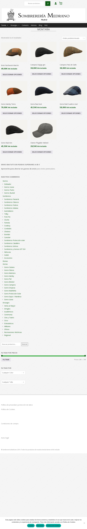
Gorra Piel (7, 279)
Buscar (24, 344)
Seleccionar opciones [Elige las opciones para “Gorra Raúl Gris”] (12, 152)
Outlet (6, 255)
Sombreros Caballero (12, 243)
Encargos (15, 25)
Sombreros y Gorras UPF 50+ (15, 249)
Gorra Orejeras (9, 288)
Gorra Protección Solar (12, 294)
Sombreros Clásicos (11, 202)
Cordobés (7, 229)
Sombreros (7, 196)
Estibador (7, 184)
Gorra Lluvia (8, 299)
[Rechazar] (84, 523)
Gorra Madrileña (10, 291)
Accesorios (8, 258)
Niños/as (7, 252)
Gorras (5, 264)
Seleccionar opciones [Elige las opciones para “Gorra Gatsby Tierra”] (12, 113)
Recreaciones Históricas (13, 332)
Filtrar (6, 360)
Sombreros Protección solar (14, 240)
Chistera (7, 231)
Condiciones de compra (9, 424)
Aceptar (31, 526)
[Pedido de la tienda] (74, 38)
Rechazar (40, 526)
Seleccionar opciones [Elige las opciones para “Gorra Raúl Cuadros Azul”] (70, 113)
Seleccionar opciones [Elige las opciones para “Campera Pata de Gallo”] (70, 74)
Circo (6, 320)
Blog (40, 25)
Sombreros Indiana (11, 208)
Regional (7, 335)
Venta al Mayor (9, 306)
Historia (33, 25)
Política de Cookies (8, 409)
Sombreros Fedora (11, 205)
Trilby (6, 214)
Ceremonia (8, 315)
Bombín (7, 234)
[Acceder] (55, 3)
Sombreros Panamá (11, 199)
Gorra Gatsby (9, 276)
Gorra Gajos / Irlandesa (12, 296)
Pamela (7, 223)
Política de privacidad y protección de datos (17, 405)
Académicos (8, 312)
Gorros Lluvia (9, 187)
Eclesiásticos (9, 323)
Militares (7, 326)
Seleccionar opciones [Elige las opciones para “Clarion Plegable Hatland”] (41, 152)
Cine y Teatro (9, 317)
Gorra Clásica (9, 270)
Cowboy (7, 226)
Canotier (7, 237)
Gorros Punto (9, 190)
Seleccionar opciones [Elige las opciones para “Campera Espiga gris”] (41, 74)
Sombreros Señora (11, 246)
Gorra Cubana (9, 267)
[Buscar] (47, 3)
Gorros (5, 181)
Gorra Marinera (9, 273)
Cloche (6, 220)
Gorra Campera (10, 285)
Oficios (6, 329)
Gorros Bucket (9, 193)
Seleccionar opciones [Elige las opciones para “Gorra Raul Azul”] (41, 113)
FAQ (45, 25)
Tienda (4, 25)
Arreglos (7, 309)
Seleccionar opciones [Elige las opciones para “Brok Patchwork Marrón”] (12, 74)
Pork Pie (7, 217)
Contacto (25, 25)
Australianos (8, 211)
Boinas (5, 261)
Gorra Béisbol (9, 282)
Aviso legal (5, 438)
